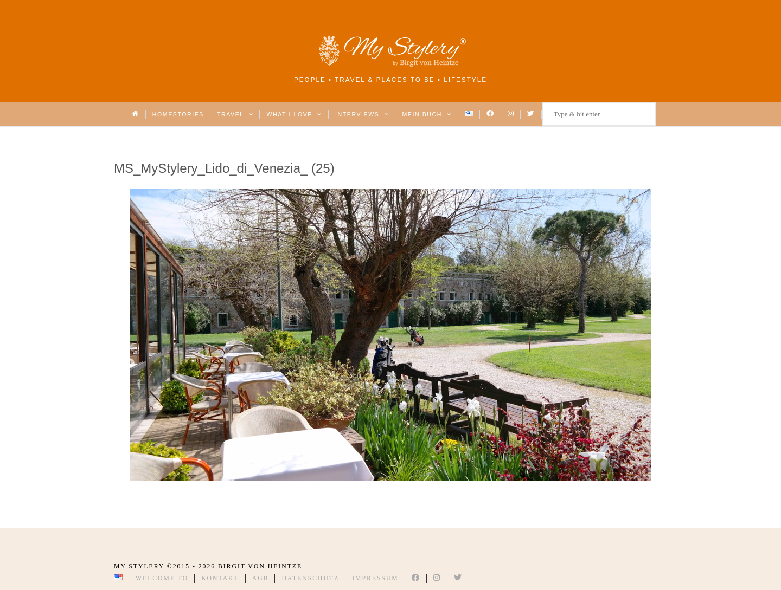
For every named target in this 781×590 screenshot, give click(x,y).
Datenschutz (310, 578)
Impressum (375, 578)
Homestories (178, 114)
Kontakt (220, 578)
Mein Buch (427, 114)
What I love (294, 114)
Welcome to (162, 578)
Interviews (362, 114)
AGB (260, 578)
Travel (235, 114)
